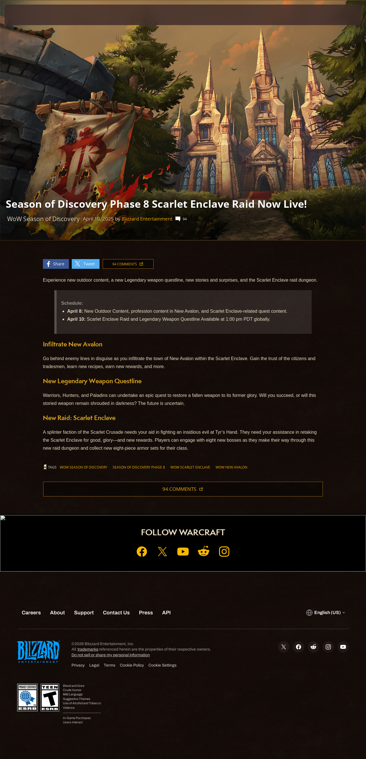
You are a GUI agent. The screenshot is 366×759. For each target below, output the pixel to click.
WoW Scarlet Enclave (190, 467)
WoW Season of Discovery (83, 467)
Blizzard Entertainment (147, 218)
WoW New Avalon (231, 467)
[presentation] (22, 15)
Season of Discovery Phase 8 (139, 467)
